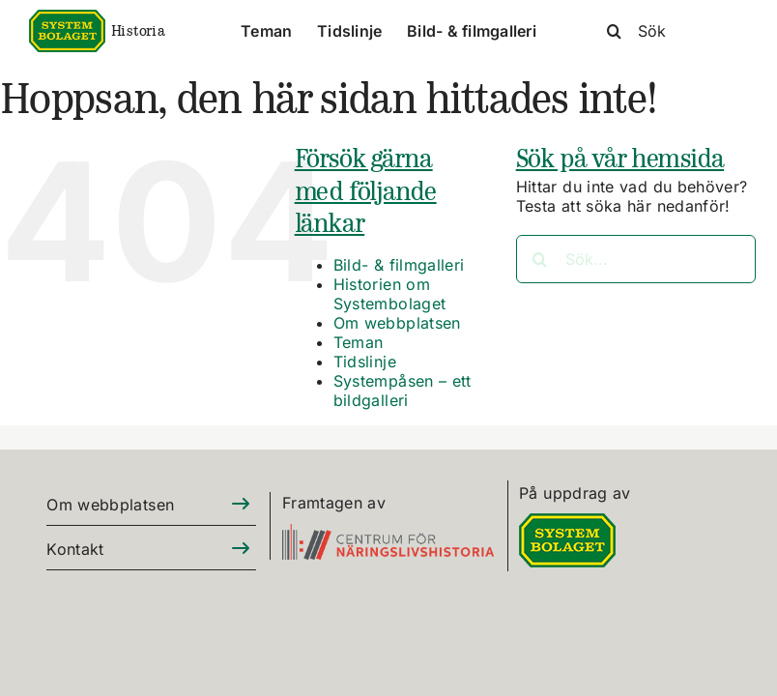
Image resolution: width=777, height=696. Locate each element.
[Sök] (669, 31)
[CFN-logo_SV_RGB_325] (388, 535)
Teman (358, 342)
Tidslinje (364, 361)
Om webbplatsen (397, 323)
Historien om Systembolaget (389, 294)
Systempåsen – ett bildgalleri (402, 390)
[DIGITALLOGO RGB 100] (567, 524)
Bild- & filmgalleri (399, 265)
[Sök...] (636, 259)
